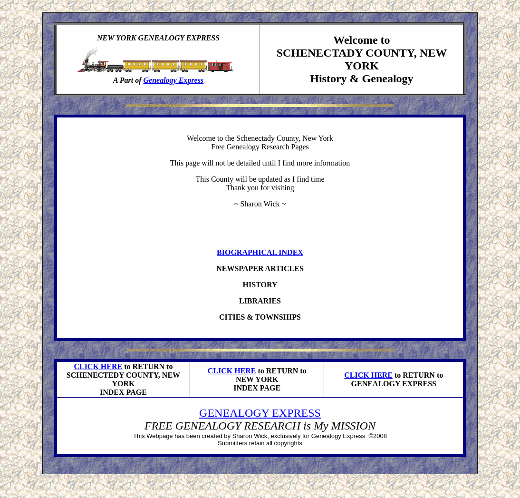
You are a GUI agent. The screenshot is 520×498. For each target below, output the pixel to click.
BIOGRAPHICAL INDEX (260, 252)
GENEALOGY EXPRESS (260, 413)
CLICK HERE (98, 366)
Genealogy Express (174, 80)
